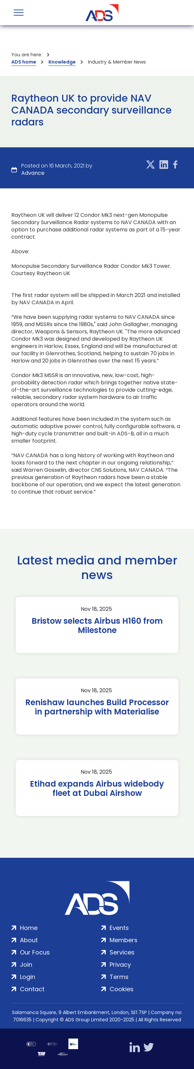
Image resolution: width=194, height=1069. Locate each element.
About (29, 940)
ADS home (23, 62)
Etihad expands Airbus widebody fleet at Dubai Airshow (97, 788)
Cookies (122, 989)
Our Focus (35, 952)
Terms (119, 977)
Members (124, 940)
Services (122, 952)
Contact (32, 989)
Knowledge (62, 62)
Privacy (120, 964)
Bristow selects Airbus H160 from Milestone (97, 625)
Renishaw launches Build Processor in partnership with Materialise (97, 707)
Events (119, 928)
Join (26, 964)
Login (27, 977)
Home (29, 928)
